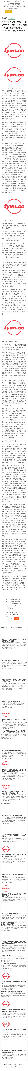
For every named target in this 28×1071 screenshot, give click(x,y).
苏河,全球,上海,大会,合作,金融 (12, 627)
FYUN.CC (13, 1064)
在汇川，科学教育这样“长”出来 (11, 914)
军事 (13, 6)
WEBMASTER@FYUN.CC (17, 1068)
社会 (10, 1)
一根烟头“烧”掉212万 (7, 955)
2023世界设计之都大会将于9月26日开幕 (13, 731)
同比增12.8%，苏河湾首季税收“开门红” (14, 701)
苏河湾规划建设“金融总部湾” (10, 660)
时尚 (13, 1)
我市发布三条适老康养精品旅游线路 (12, 992)
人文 (18, 1)
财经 (10, 6)
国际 (7, 1)
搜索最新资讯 (8, 11)
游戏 (18, 6)
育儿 (24, 6)
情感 (15, 1)
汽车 (21, 1)
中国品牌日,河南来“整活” (8, 963)
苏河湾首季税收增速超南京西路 (11, 750)
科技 (15, 6)
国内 (5, 1)
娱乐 (7, 6)
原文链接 (16, 618)
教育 (21, 6)
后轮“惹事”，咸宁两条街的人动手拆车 (13, 815)
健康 (24, 1)
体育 (5, 6)
